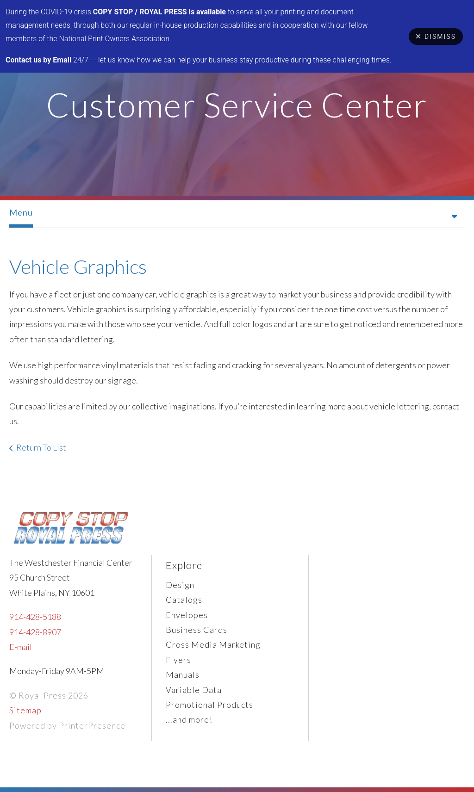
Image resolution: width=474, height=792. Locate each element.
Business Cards (196, 630)
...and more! (189, 719)
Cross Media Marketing (213, 644)
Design (180, 585)
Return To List (41, 447)
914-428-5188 (35, 617)
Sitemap (25, 710)
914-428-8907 (35, 632)
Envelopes (187, 615)
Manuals (183, 674)
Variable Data (194, 690)
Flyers (178, 660)
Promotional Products (209, 704)
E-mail (20, 647)
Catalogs (184, 599)
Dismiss (436, 36)
